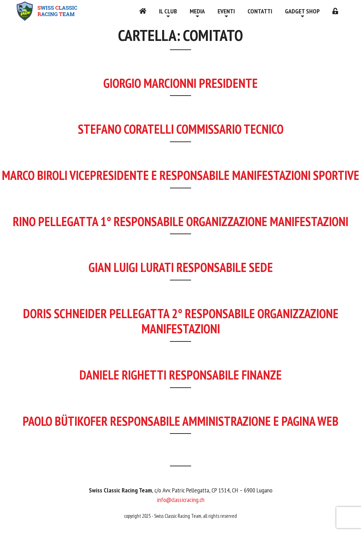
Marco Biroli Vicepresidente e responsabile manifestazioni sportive (180, 175)
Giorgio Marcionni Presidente (180, 83)
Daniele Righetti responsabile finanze (180, 375)
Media (197, 11)
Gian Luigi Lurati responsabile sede (180, 267)
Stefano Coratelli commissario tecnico (180, 129)
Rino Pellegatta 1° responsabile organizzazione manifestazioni (180, 221)
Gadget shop (302, 11)
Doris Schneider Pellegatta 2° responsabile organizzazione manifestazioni (180, 321)
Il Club (168, 11)
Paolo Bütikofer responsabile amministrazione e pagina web (180, 421)
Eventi (226, 11)
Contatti (259, 11)
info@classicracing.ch (180, 500)
